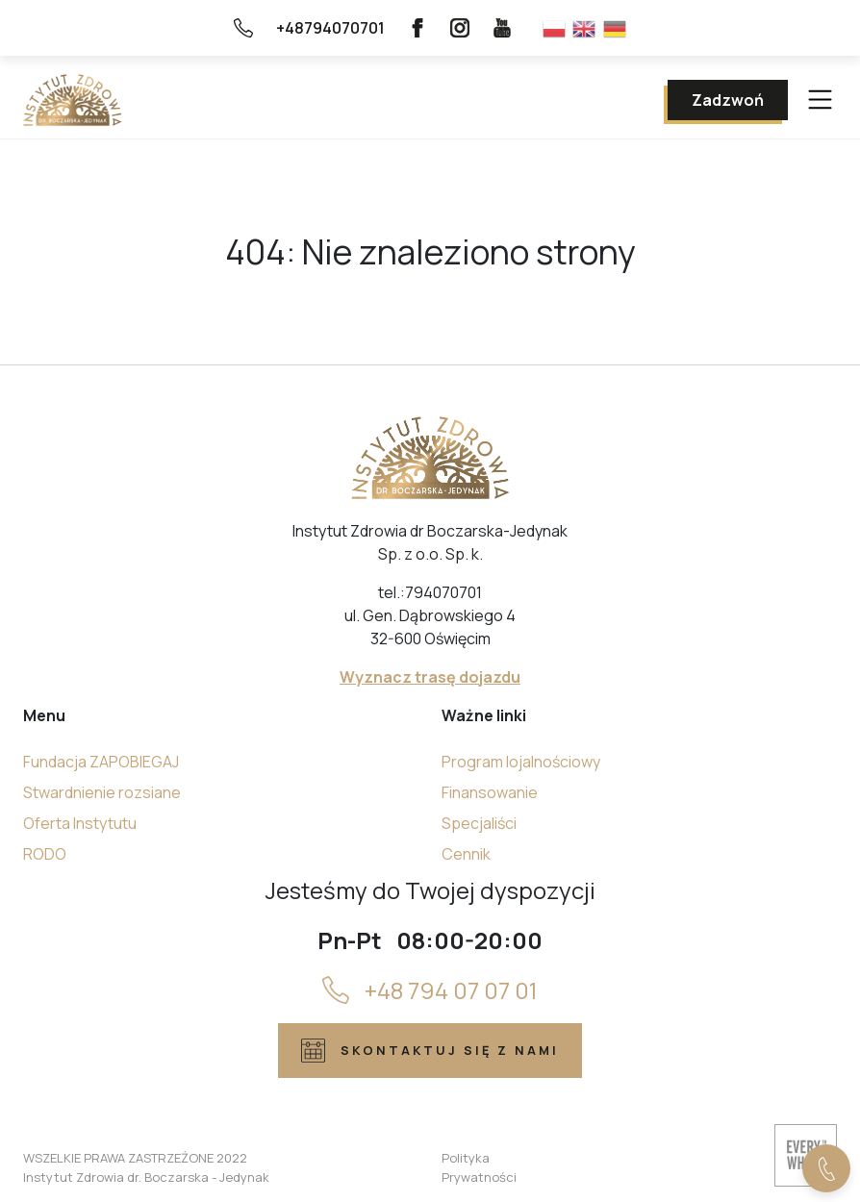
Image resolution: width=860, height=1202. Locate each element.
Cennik (466, 853)
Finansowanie (490, 792)
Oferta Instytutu (80, 823)
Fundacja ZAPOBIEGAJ (101, 761)
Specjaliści (479, 823)
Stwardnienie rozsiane (102, 792)
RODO (44, 853)
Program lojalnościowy (521, 761)
